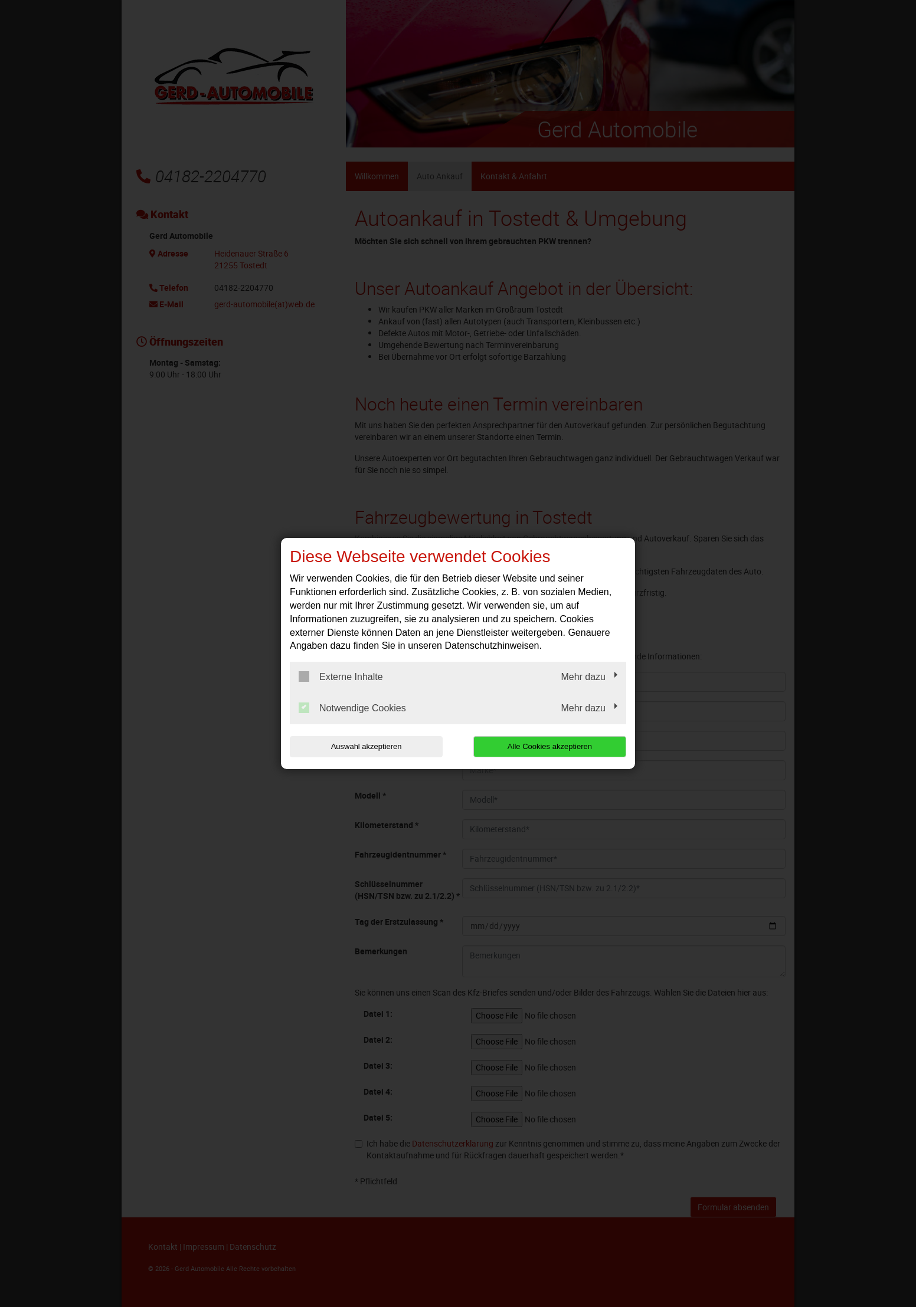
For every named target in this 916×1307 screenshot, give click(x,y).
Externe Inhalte (341, 676)
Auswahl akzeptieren (365, 746)
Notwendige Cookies (352, 707)
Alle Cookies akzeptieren (550, 746)
